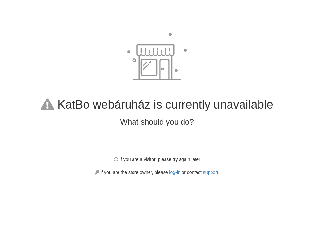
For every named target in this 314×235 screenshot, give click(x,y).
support (210, 172)
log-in (174, 172)
